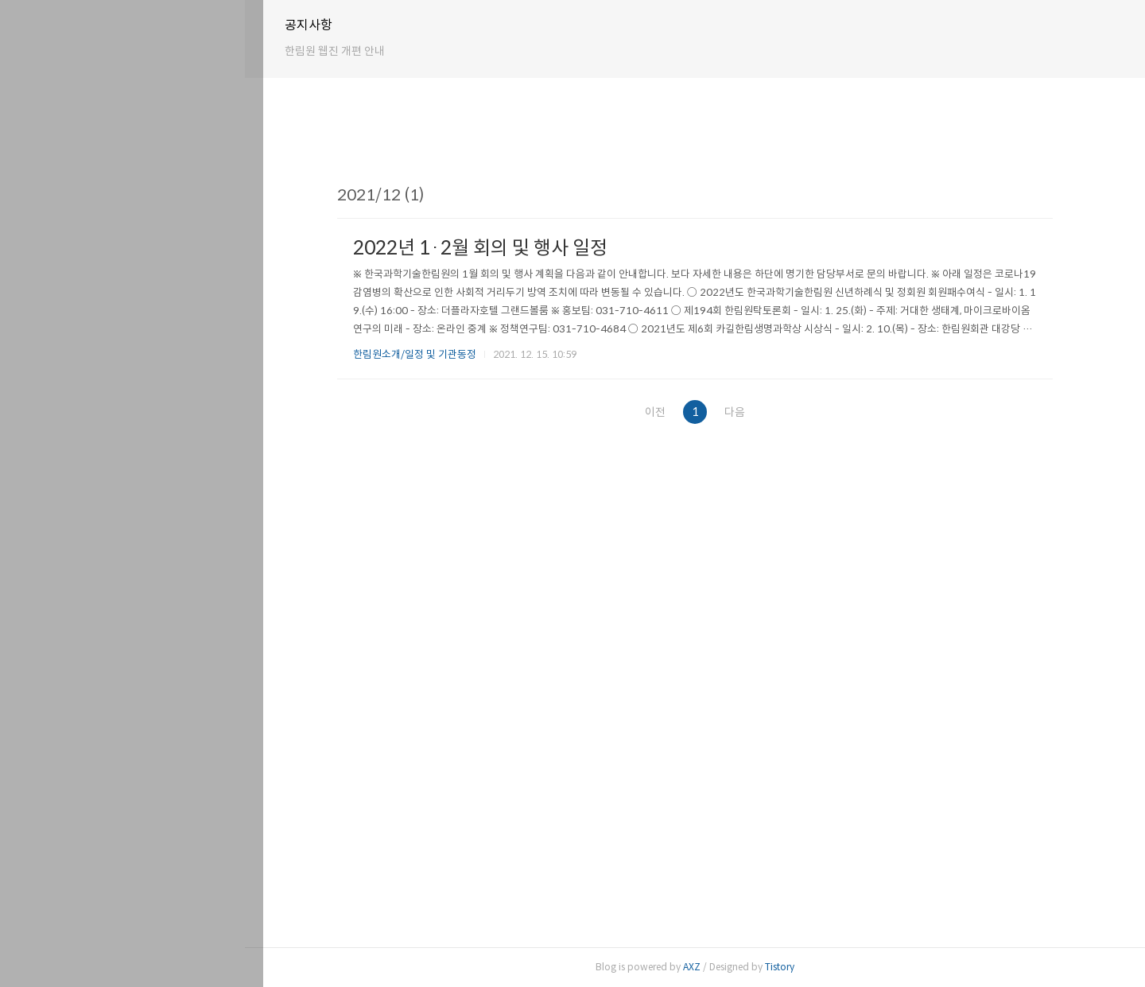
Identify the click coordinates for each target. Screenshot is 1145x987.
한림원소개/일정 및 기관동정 (424, 354)
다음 (750, 412)
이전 (659, 412)
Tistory (789, 967)
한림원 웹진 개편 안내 (353, 51)
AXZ (701, 967)
